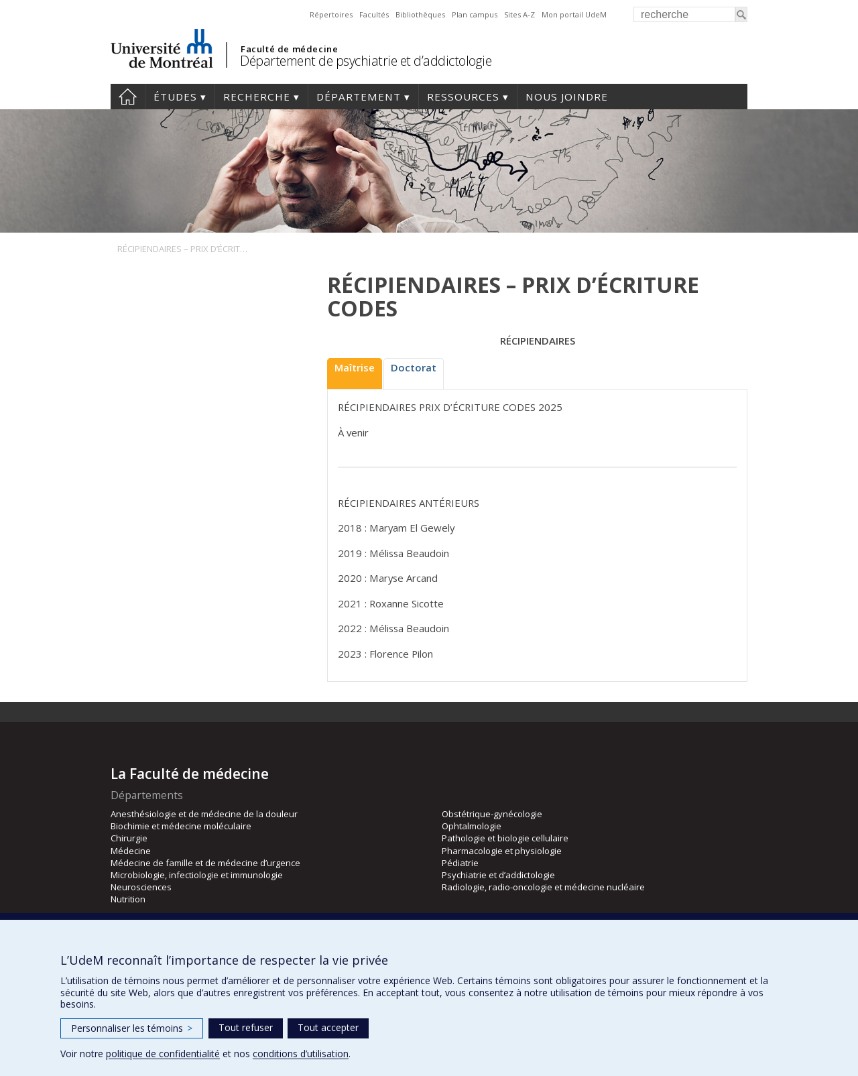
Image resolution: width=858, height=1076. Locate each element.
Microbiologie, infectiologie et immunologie (197, 875)
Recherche (256, 96)
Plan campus (474, 14)
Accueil (128, 96)
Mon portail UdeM (574, 14)
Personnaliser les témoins (131, 1028)
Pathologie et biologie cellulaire (505, 838)
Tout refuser (246, 1027)
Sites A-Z (519, 14)
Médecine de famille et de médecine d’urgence (205, 863)
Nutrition (128, 899)
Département (358, 96)
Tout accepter (328, 1027)
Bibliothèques (420, 14)
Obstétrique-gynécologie (492, 814)
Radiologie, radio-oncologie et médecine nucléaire (543, 887)
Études (175, 96)
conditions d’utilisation (301, 1053)
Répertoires (331, 14)
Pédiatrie (460, 863)
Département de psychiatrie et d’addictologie (365, 61)
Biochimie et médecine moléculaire (181, 826)
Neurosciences (141, 887)
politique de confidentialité (163, 1053)
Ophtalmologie (471, 826)
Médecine (131, 851)
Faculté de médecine (289, 49)
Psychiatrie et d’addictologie (498, 875)
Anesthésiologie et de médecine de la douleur (204, 814)
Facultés (374, 14)
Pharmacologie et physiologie (502, 851)
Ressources (463, 96)
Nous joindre (567, 96)
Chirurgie (129, 838)
